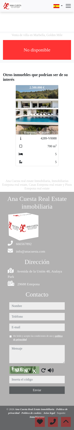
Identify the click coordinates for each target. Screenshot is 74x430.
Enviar (37, 390)
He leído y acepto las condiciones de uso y (38, 338)
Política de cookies (32, 412)
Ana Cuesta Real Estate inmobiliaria (35, 409)
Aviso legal (49, 412)
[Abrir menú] (68, 6)
